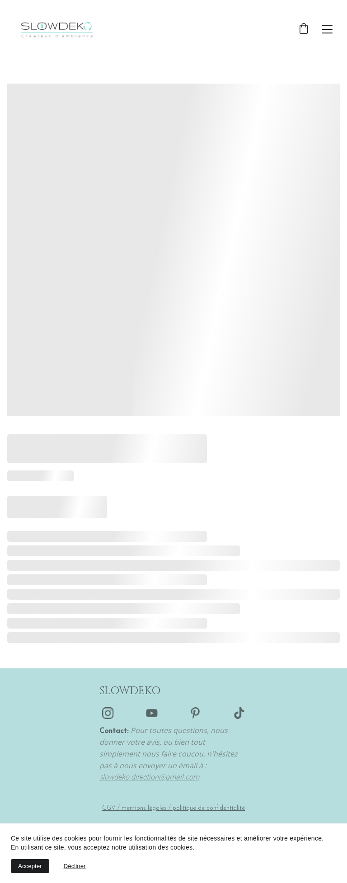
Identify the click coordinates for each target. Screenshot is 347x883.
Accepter (30, 866)
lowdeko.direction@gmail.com (151, 777)
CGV (109, 808)
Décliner (75, 866)
